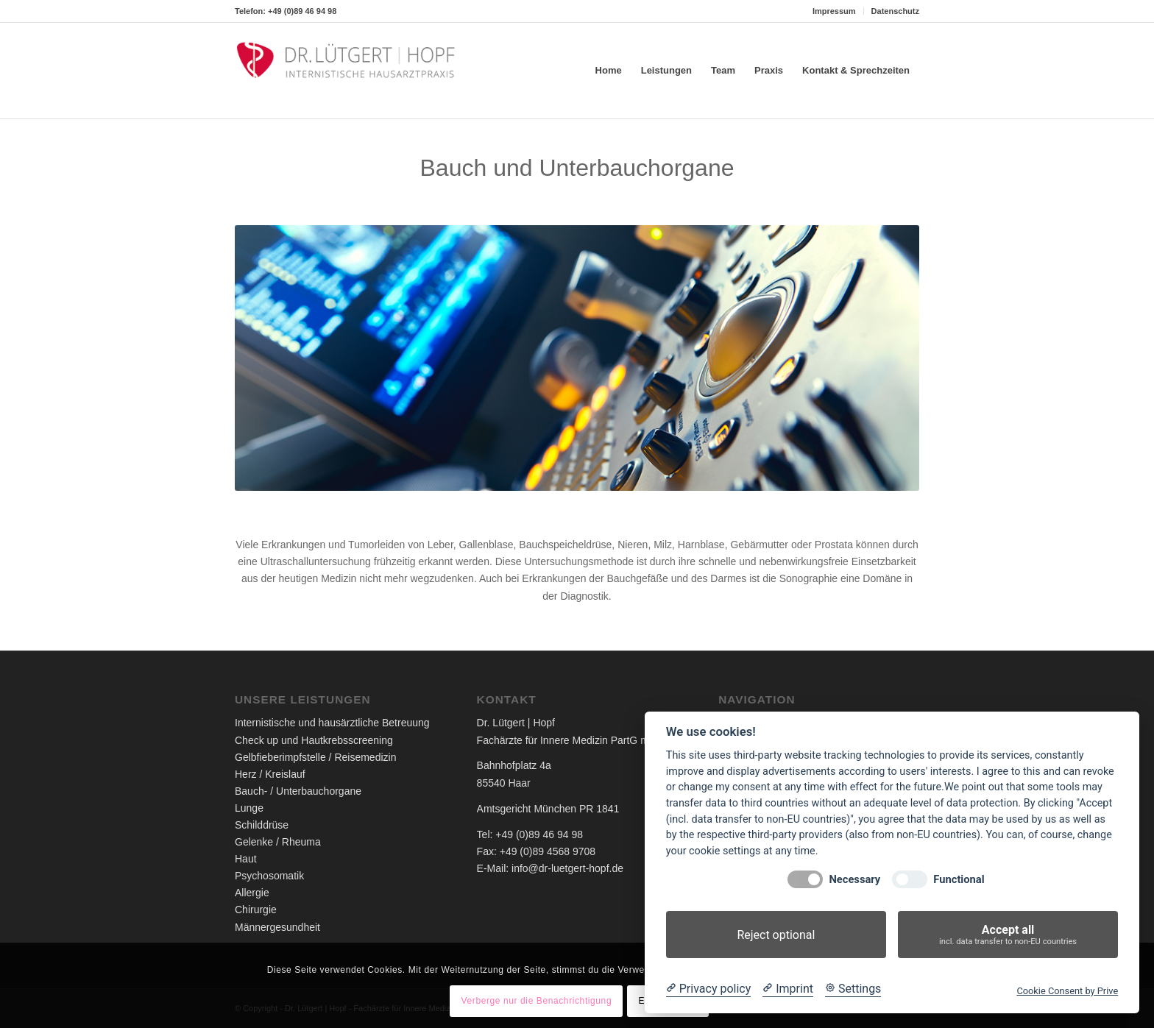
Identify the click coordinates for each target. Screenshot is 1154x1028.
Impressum (834, 11)
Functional (958, 879)
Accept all (1008, 935)
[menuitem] (834, 11)
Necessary (854, 879)
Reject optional (776, 935)
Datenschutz (895, 11)
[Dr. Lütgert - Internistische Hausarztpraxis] (345, 70)
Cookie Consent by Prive (1067, 990)
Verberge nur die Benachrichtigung (536, 1001)
